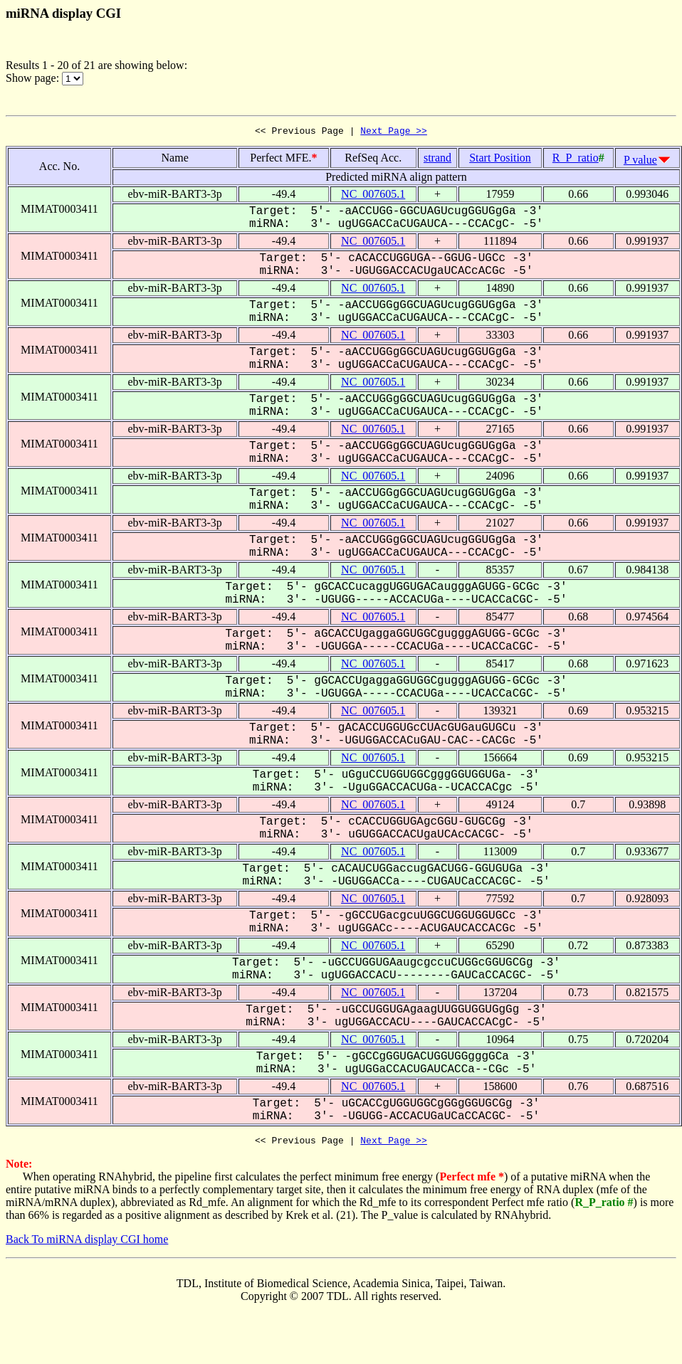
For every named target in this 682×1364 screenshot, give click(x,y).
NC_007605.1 (373, 196)
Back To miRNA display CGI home (87, 1243)
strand (437, 160)
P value (640, 162)
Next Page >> (393, 132)
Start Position (500, 160)
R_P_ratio (575, 160)
